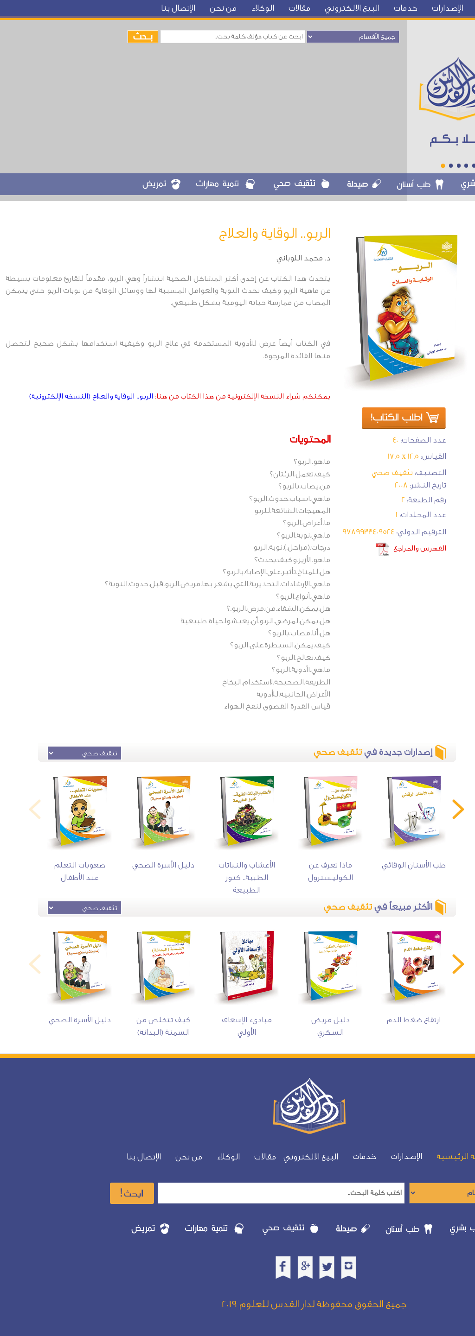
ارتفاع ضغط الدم (414, 1019)
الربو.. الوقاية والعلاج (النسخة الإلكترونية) (91, 396)
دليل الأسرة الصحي (163, 865)
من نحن (223, 8)
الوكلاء (262, 8)
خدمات (405, 8)
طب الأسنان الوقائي (414, 865)
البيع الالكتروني (352, 8)
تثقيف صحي (392, 472)
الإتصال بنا (178, 8)
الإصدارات (447, 8)
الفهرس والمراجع (419, 548)
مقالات (299, 8)
